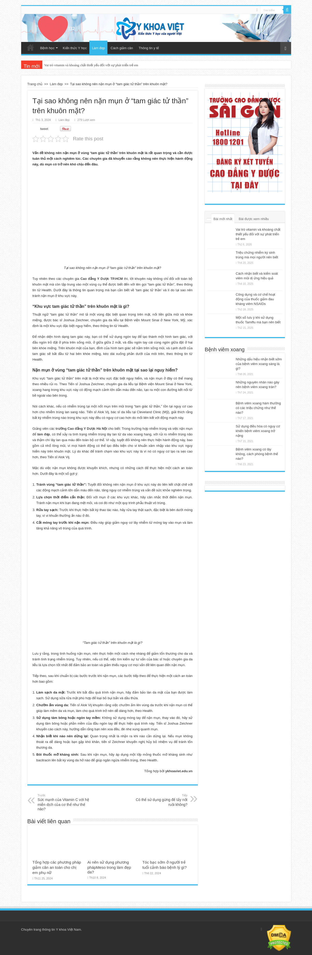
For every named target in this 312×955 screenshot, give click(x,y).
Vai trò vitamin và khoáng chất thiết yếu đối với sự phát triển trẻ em (91, 65)
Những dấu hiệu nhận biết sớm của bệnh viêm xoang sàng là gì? (259, 363)
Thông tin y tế (149, 48)
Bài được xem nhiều (254, 219)
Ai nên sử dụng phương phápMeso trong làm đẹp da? (109, 867)
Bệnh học (47, 48)
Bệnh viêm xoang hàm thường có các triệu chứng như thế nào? (258, 407)
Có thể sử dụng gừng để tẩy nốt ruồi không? (161, 800)
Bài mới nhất (223, 219)
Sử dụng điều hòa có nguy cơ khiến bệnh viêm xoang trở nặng (258, 431)
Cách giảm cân (122, 48)
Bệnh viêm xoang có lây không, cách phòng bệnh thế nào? (257, 454)
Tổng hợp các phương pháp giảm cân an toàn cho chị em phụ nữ (57, 867)
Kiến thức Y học (75, 48)
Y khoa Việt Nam (68, 929)
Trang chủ (30, 47)
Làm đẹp (98, 48)
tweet (44, 129)
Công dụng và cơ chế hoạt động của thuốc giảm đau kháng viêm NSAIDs (255, 299)
